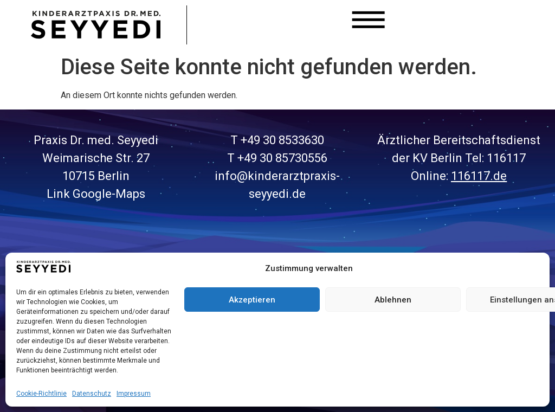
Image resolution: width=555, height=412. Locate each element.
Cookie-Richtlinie (41, 393)
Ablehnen (393, 300)
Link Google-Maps (96, 194)
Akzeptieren (252, 300)
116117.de (479, 176)
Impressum (134, 393)
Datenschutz (91, 393)
